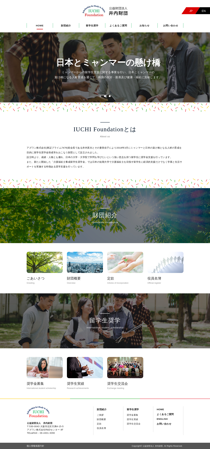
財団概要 (101, 419)
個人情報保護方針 (35, 446)
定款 (99, 423)
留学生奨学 (92, 25)
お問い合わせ (170, 25)
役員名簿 (101, 428)
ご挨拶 (100, 415)
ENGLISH (162, 419)
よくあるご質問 (118, 25)
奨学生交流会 (133, 423)
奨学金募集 (132, 415)
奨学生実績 (132, 419)
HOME (40, 25)
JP (191, 11)
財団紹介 (66, 25)
